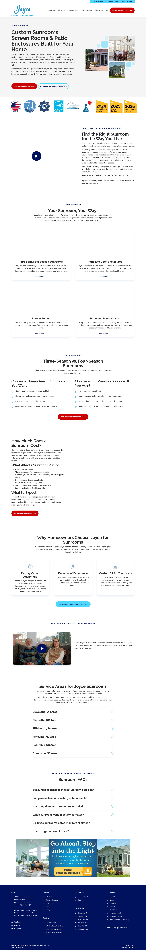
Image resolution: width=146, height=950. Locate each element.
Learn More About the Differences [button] (73, 417)
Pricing (61, 10)
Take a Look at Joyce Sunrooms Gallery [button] (73, 604)
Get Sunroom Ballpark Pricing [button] (25, 513)
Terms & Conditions (128, 947)
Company (99, 10)
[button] (107, 10)
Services (51, 10)
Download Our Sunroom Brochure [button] (53, 86)
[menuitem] (98, 1)
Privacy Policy (130, 945)
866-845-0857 (25, 902)
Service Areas (87, 10)
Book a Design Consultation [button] (122, 10)
